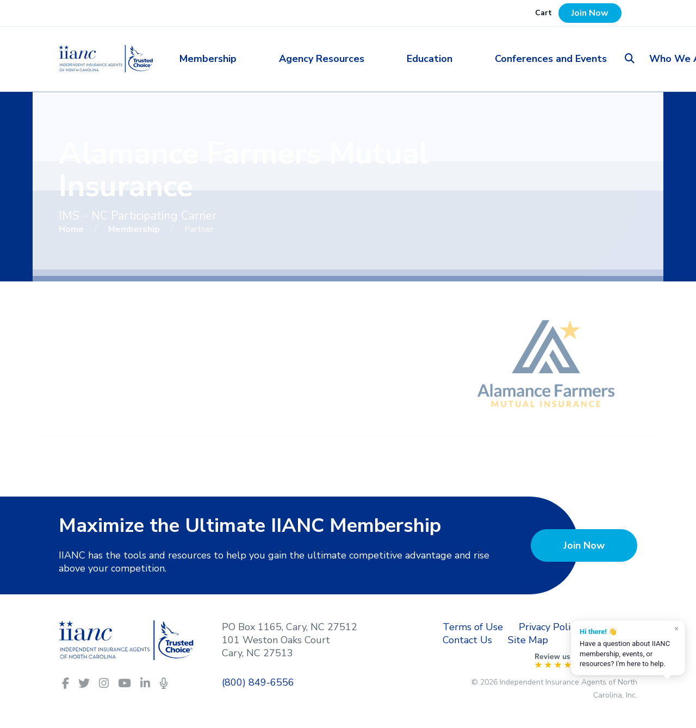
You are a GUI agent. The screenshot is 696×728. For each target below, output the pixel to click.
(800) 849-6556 (258, 682)
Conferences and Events (482, 58)
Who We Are (576, 58)
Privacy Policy (549, 626)
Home (72, 229)
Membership (241, 58)
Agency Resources (321, 58)
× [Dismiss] (677, 628)
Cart (543, 13)
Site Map (528, 640)
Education (395, 58)
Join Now (589, 13)
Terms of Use (473, 626)
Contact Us (467, 640)
